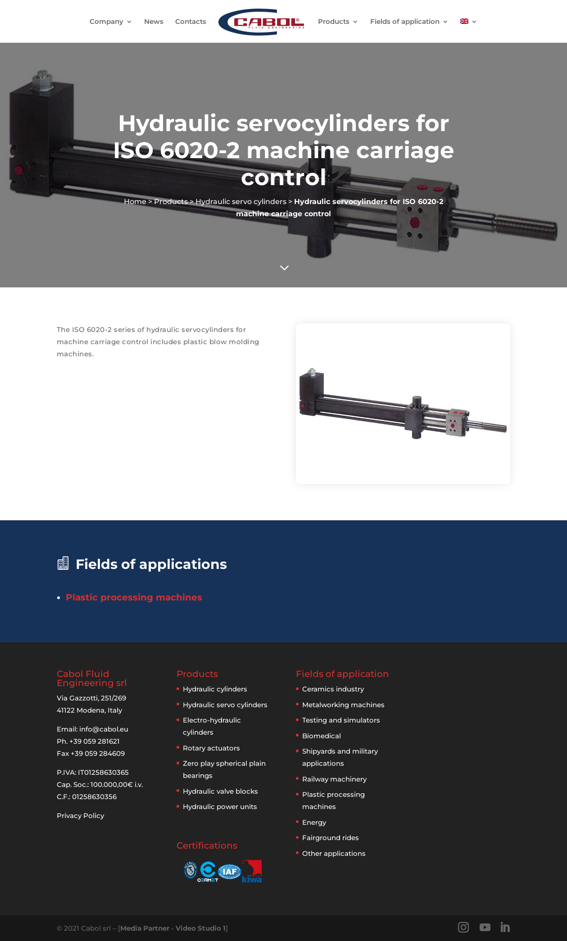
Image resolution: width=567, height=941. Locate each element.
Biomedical (321, 736)
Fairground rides (330, 837)
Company (106, 22)
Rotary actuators (211, 748)
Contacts (190, 22)
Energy (314, 822)
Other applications (334, 853)
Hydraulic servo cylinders (240, 201)
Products (333, 22)
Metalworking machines (343, 704)
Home (135, 201)
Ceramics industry (333, 689)
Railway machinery (334, 779)
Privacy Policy (80, 815)
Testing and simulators (341, 720)
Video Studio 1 (201, 928)
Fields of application (405, 22)
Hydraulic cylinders (215, 689)
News (153, 22)
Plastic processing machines (134, 597)
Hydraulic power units (220, 806)
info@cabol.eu (103, 729)
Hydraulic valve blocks (220, 791)
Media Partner (144, 928)
